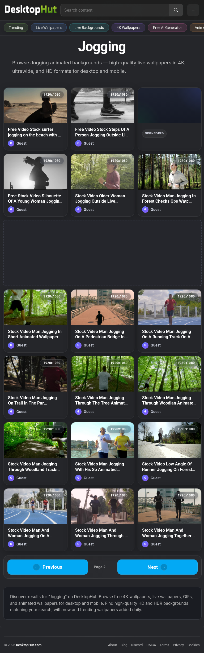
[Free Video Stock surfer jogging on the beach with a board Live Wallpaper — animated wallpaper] (35, 119)
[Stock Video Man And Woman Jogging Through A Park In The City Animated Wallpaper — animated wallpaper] (102, 519)
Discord (137, 645)
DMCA (151, 645)
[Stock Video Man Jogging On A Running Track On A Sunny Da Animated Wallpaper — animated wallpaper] (169, 321)
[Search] (176, 10)
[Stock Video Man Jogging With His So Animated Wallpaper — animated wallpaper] (102, 453)
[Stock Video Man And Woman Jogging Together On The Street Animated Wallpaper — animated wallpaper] (169, 519)
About (112, 645)
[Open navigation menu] (193, 10)
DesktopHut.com (28, 645)
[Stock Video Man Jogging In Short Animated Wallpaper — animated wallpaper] (35, 321)
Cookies (194, 645)
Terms (164, 645)
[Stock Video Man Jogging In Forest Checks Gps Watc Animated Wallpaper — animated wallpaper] (169, 185)
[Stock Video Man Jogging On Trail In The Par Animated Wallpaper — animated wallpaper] (35, 387)
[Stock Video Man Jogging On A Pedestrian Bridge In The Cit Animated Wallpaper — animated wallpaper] (102, 321)
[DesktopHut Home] (31, 10)
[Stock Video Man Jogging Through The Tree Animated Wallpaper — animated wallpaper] (102, 387)
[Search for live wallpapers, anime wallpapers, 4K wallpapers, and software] (115, 10)
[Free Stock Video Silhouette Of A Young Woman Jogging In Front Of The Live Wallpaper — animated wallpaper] (35, 185)
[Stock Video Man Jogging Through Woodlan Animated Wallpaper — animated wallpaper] (169, 387)
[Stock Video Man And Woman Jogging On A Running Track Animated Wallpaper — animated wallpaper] (35, 519)
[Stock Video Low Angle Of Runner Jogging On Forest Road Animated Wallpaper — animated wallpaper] (169, 453)
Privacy (178, 645)
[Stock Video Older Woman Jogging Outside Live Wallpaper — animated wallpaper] (102, 185)
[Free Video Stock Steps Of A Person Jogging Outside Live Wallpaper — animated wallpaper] (102, 119)
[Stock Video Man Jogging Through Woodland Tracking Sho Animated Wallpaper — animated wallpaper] (35, 453)
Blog (124, 645)
